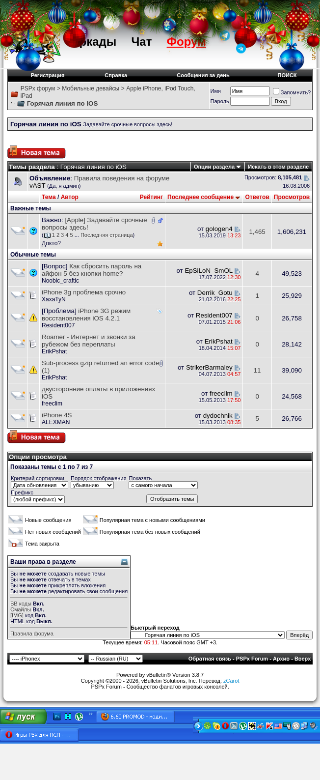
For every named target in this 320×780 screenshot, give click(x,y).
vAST (37, 185)
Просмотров (292, 197)
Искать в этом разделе (278, 167)
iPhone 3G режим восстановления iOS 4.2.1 (86, 314)
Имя (216, 91)
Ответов (257, 197)
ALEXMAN (56, 422)
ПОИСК (287, 75)
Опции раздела (214, 167)
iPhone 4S (57, 415)
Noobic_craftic (60, 280)
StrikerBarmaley (209, 367)
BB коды (20, 604)
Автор (70, 197)
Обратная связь (209, 659)
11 (257, 370)
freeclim (52, 403)
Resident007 (58, 325)
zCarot (231, 681)
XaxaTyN (54, 299)
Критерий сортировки (37, 478)
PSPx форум (38, 88)
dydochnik (218, 415)
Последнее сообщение (200, 197)
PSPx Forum (252, 659)
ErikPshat (54, 351)
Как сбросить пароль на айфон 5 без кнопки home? (91, 269)
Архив (281, 659)
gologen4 (219, 228)
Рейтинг (151, 197)
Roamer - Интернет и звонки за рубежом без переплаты (88, 340)
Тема (49, 197)
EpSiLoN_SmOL (208, 270)
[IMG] (17, 615)
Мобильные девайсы (90, 88)
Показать (140, 478)
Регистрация (48, 75)
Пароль (220, 101)
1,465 (257, 231)
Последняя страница (106, 235)
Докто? (51, 243)
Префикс (22, 492)
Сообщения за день (203, 75)
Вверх (302, 659)
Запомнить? (292, 92)
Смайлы (20, 609)
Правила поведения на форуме (122, 178)
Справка (116, 75)
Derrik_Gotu (215, 292)
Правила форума (31, 633)
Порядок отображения (98, 478)
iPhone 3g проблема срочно (84, 292)
